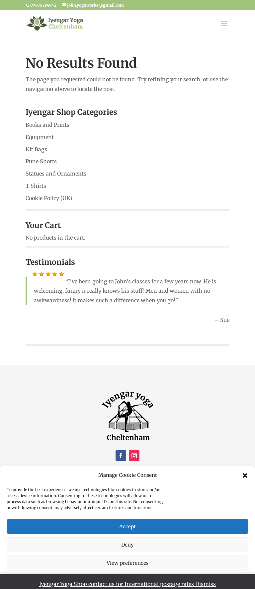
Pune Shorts (41, 161)
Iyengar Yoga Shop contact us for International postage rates (117, 584)
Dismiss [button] (205, 584)
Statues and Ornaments (56, 173)
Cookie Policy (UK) (49, 198)
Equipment (40, 137)
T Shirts (36, 186)
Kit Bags (36, 149)
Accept (127, 526)
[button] (245, 475)
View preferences (127, 563)
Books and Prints (47, 124)
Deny (127, 545)
